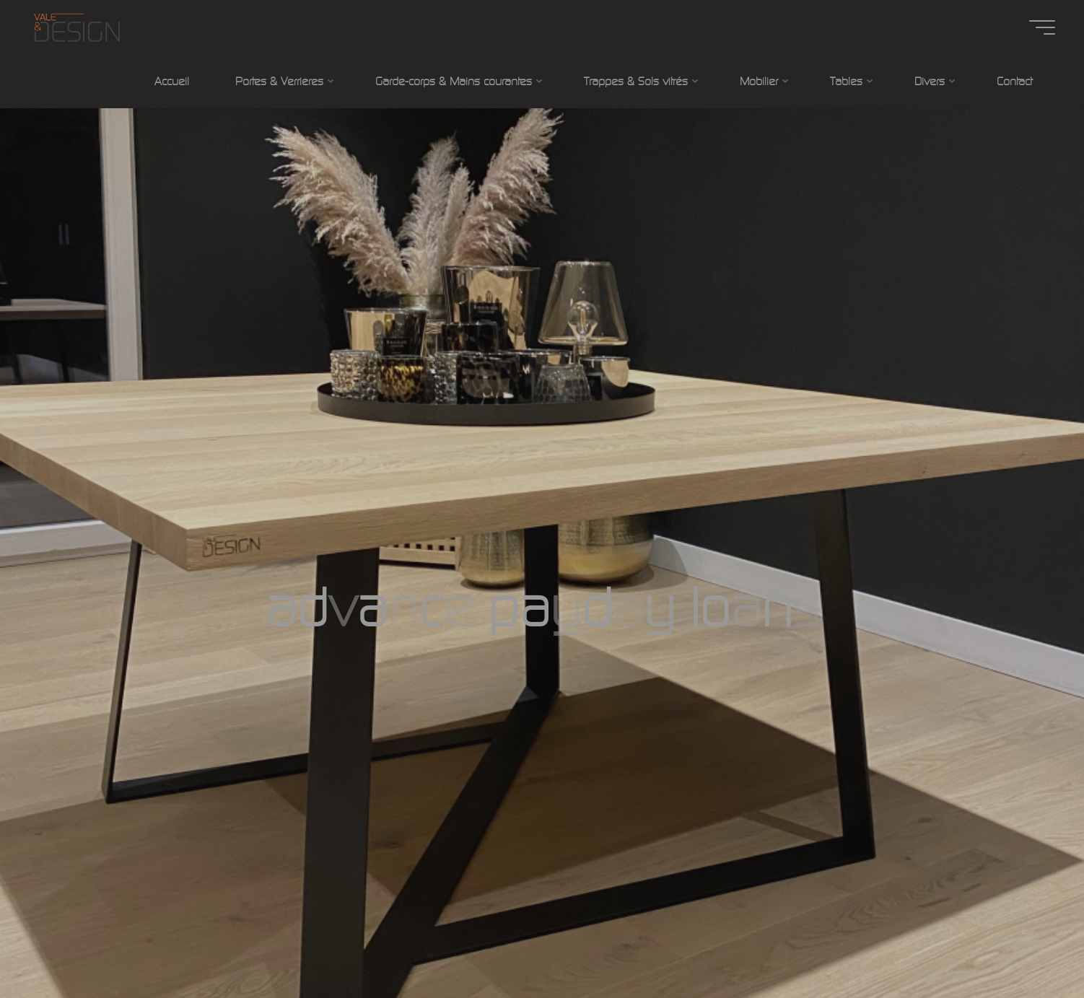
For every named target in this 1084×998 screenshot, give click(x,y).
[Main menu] (1042, 27)
